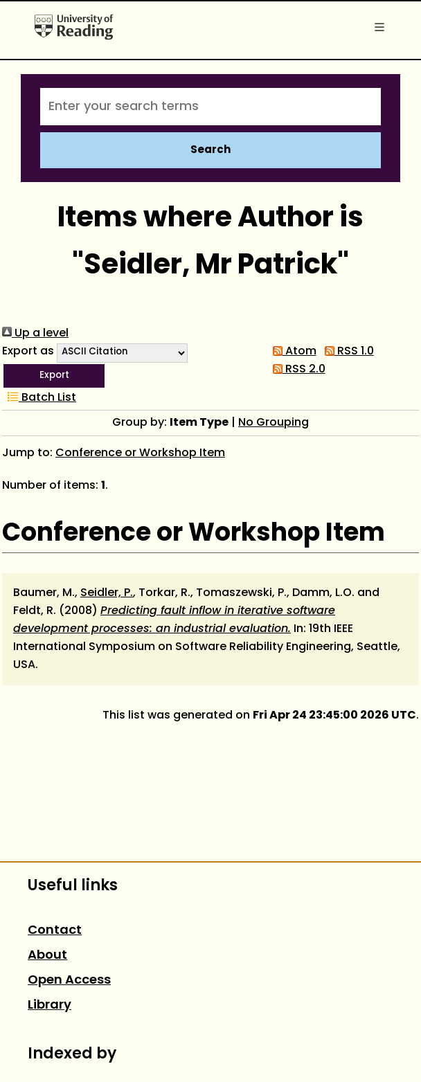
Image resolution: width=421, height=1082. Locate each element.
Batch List (39, 398)
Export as (28, 352)
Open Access (69, 980)
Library (49, 1005)
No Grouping (273, 423)
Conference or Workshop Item (140, 453)
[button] (54, 376)
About (47, 955)
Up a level (35, 334)
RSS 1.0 (346, 352)
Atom (291, 352)
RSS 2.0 (296, 370)
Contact (55, 930)
